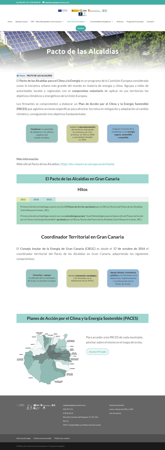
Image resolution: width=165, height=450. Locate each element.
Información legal (23, 438)
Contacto (150, 22)
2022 (23, 199)
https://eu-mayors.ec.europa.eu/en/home (87, 164)
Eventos (81, 28)
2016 (49, 199)
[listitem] (38, 346)
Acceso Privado (97, 351)
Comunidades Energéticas (100, 22)
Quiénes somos (21, 22)
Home (20, 75)
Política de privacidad (42, 438)
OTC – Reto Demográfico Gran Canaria (46, 22)
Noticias (120, 22)
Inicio (10, 22)
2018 (36, 199)
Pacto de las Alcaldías (75, 22)
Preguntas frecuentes (135, 22)
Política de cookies (61, 438)
